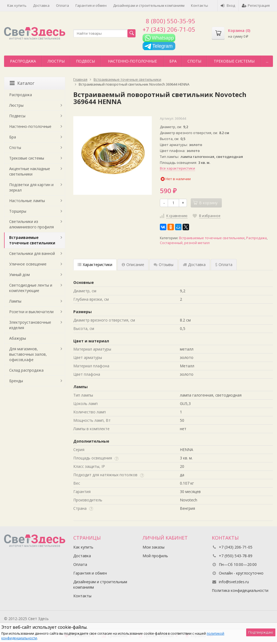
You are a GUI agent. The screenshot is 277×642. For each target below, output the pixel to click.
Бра (173, 61)
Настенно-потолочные (132, 61)
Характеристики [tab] (95, 264)
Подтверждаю (260, 632)
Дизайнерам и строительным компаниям (148, 5)
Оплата (62, 5)
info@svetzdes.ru (234, 581)
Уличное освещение (28, 264)
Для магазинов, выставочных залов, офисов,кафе (28, 354)
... (267, 61)
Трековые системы (234, 61)
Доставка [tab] (194, 264)
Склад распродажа (26, 370)
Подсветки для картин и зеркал (31, 187)
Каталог (22, 83)
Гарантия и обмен (91, 5)
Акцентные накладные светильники (29, 171)
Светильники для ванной (32, 253)
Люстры (56, 61)
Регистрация (256, 5)
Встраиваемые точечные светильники (212, 238)
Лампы (15, 301)
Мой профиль (155, 555)
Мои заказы (153, 547)
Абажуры (17, 338)
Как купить (17, 5)
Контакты (199, 5)
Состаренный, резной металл (185, 243)
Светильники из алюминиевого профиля (31, 224)
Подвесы (85, 61)
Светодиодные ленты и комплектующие (30, 288)
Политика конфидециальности (240, 590)
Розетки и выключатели (31, 311)
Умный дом (19, 274)
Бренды (16, 380)
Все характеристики (177, 168)
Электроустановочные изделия (30, 325)
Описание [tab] (133, 264)
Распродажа (23, 61)
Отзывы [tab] (163, 264)
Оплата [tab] (223, 264)
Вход (228, 5)
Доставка (41, 5)
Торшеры (17, 211)
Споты (194, 61)
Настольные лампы (27, 200)
